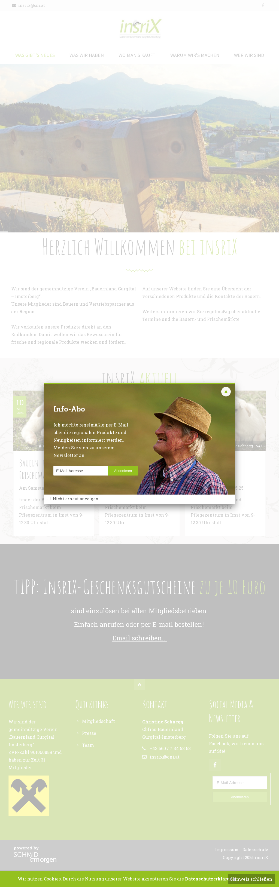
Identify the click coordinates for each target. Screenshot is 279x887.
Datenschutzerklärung (210, 879)
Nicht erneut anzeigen (76, 498)
